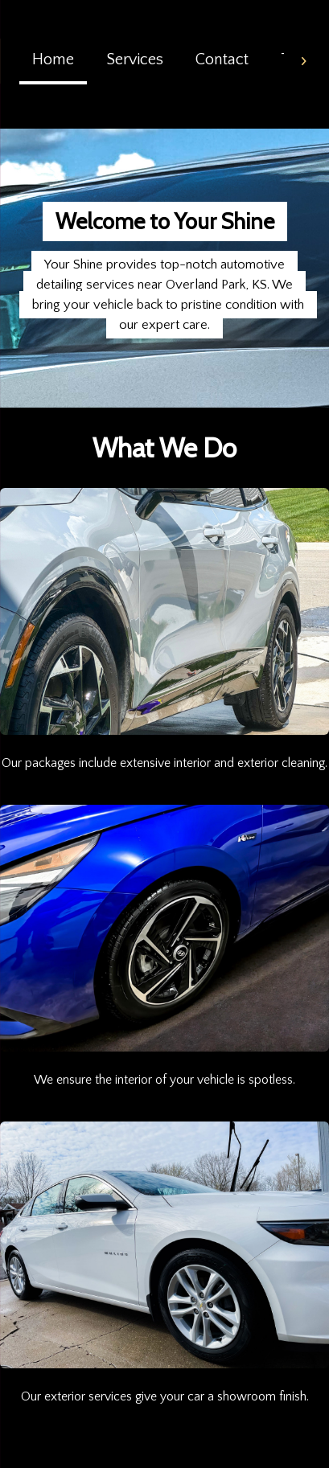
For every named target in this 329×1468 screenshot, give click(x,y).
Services (134, 59)
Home (53, 59)
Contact (222, 59)
